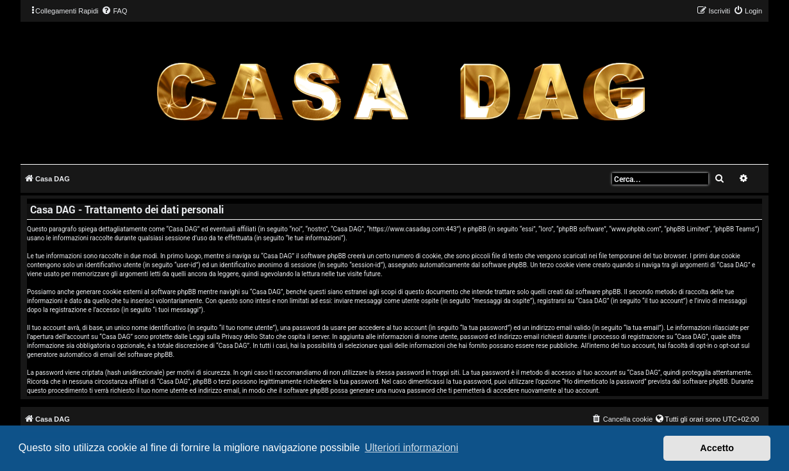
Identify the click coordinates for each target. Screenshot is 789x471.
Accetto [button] (717, 448)
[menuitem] (114, 11)
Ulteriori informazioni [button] (411, 447)
